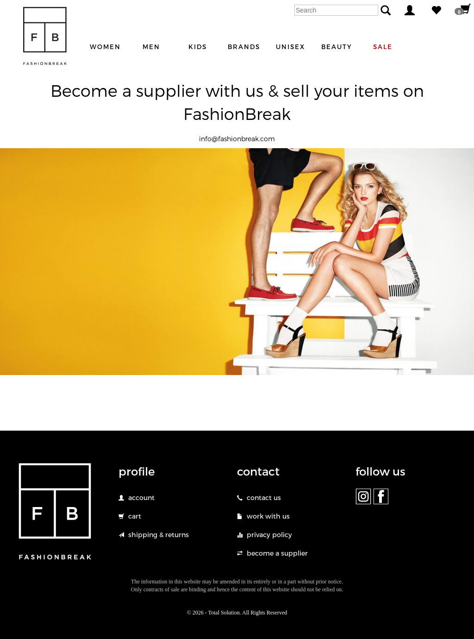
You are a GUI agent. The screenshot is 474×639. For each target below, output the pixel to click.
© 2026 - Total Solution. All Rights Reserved (237, 612)
